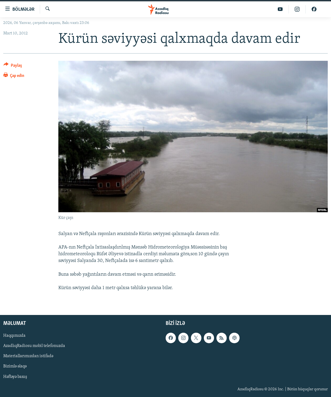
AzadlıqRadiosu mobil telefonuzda (34, 346)
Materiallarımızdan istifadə (28, 356)
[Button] (12, 66)
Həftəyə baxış (15, 377)
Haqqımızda (14, 336)
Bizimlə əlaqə (15, 366)
